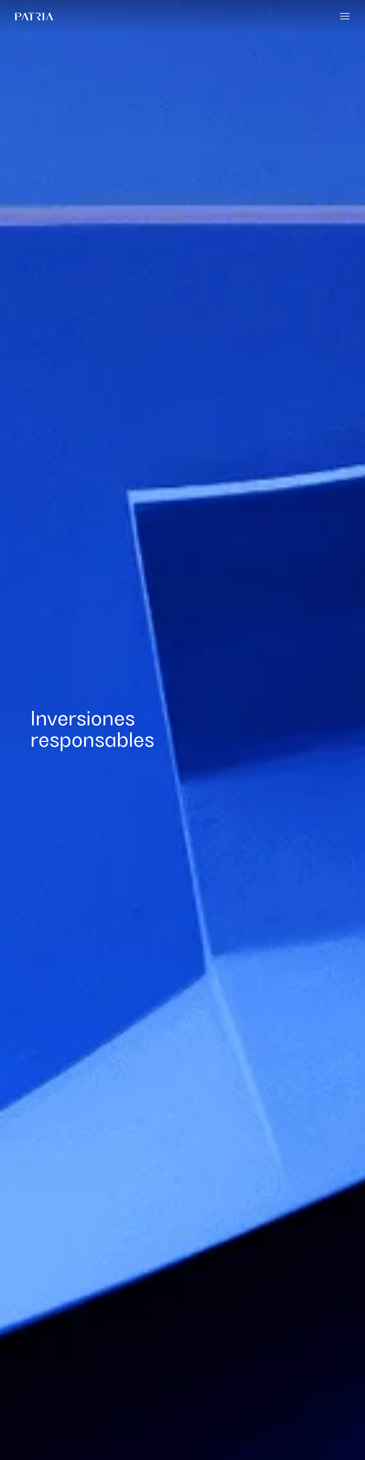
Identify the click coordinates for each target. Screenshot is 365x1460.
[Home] (173, 16)
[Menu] (345, 16)
